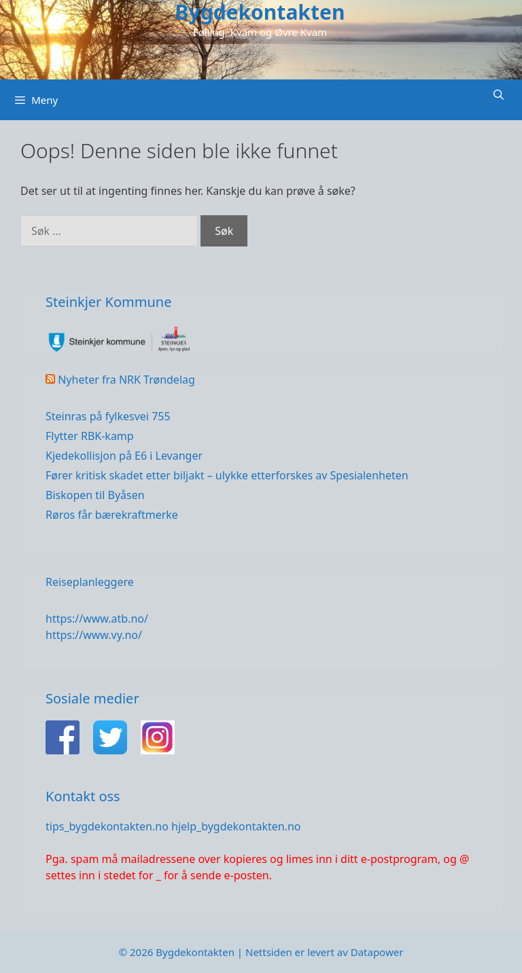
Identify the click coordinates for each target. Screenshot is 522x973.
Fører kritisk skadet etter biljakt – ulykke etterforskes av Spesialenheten (227, 475)
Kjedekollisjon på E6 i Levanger (124, 455)
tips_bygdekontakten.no (107, 826)
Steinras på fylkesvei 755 (108, 416)
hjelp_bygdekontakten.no (235, 826)
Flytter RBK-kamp (90, 435)
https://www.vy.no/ (94, 634)
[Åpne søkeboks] (498, 94)
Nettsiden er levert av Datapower (324, 952)
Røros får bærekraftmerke (112, 514)
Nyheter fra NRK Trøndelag (126, 379)
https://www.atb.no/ (97, 618)
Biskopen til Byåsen (95, 495)
